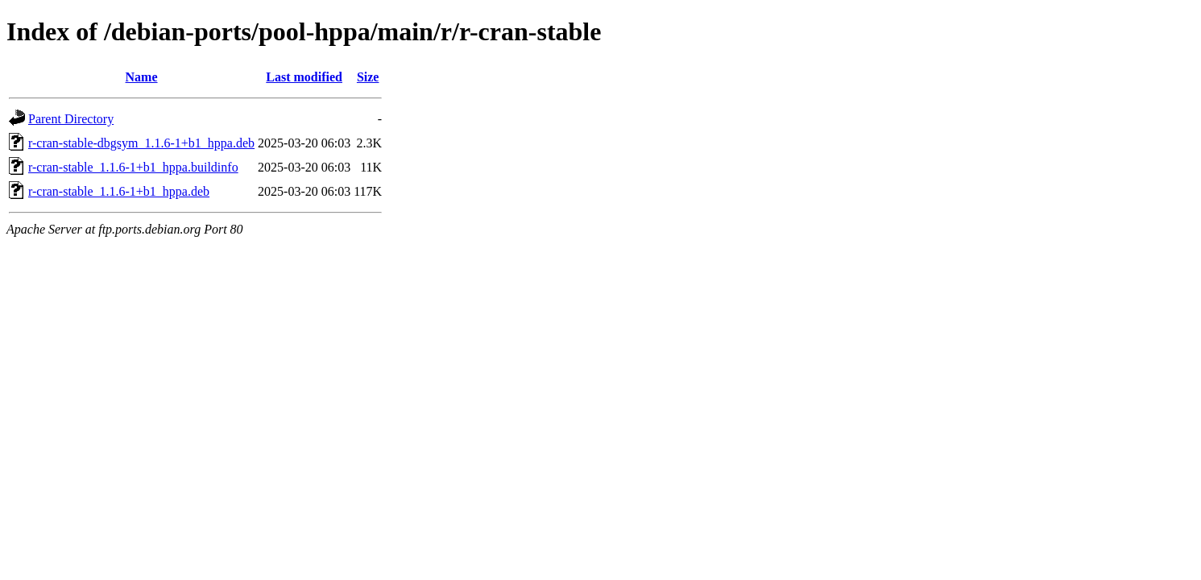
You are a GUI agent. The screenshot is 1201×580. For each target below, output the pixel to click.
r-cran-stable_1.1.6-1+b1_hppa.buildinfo (133, 167)
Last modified (304, 77)
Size (368, 77)
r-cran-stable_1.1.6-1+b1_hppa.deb (118, 191)
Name (142, 77)
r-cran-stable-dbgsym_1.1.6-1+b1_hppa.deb (141, 143)
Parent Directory (71, 119)
